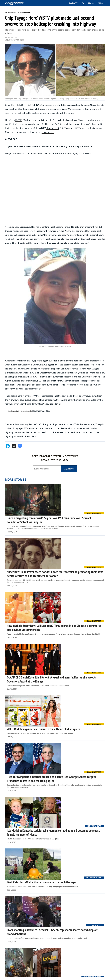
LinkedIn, (25, 360)
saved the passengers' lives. (53, 109)
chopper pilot (52, 128)
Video (100, 3)
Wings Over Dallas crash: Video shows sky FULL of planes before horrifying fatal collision (48, 153)
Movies (91, 3)
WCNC (18, 120)
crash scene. (48, 132)
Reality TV (73, 3)
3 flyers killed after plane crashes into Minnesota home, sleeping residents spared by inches (49, 146)
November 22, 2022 (41, 411)
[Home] (14, 3)
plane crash (72, 105)
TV (83, 3)
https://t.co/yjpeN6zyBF (49, 403)
